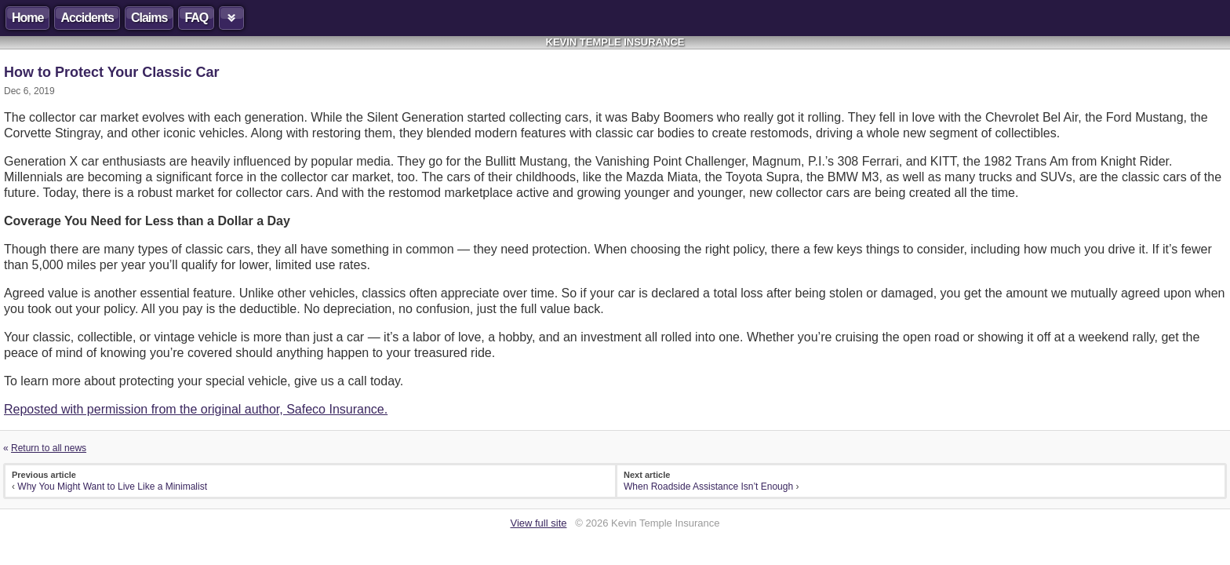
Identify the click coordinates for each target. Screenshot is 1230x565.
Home (27, 17)
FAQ (196, 17)
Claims (149, 17)
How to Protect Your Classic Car (111, 72)
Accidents (86, 17)
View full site (538, 523)
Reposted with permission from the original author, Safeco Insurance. (196, 409)
